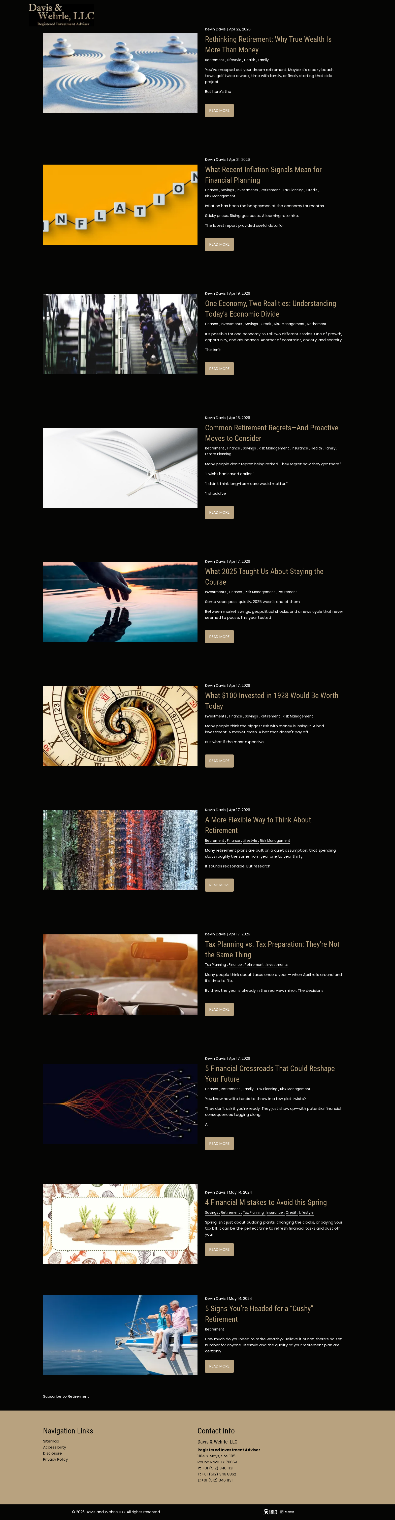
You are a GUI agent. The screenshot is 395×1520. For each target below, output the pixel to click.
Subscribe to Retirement (66, 1396)
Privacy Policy (55, 1459)
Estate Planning (218, 454)
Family (263, 60)
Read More (219, 110)
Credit (311, 190)
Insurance (300, 448)
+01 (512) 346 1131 (217, 1480)
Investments (247, 190)
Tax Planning (293, 190)
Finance (211, 190)
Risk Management (220, 196)
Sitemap (51, 1441)
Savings (227, 190)
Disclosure (52, 1453)
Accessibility (54, 1447)
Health (249, 60)
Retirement (214, 60)
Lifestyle (234, 60)
